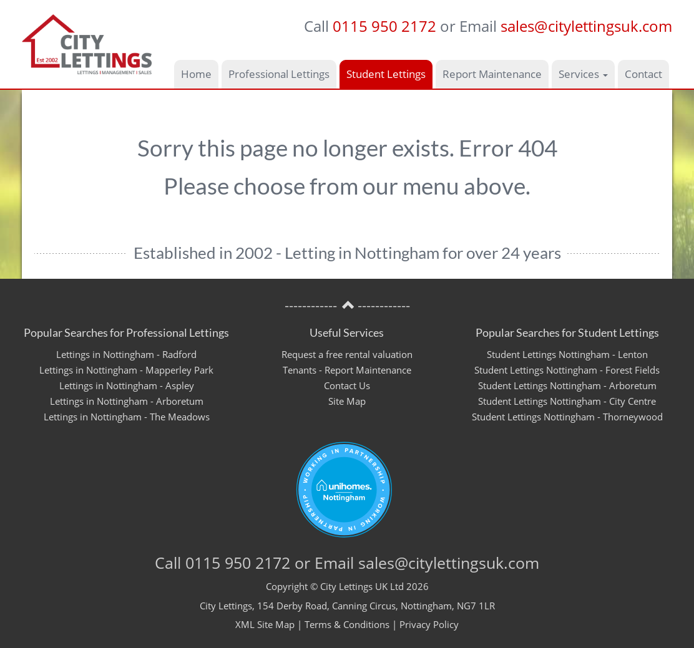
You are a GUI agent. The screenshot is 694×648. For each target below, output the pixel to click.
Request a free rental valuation (347, 354)
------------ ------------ (347, 305)
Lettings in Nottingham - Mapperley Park (126, 370)
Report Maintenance (492, 74)
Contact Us (347, 385)
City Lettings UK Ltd (362, 586)
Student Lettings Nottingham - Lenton (567, 354)
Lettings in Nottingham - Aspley (126, 385)
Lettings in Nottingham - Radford (126, 354)
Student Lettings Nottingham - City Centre (567, 401)
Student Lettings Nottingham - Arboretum (567, 385)
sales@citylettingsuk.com (586, 26)
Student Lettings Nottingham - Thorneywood (567, 416)
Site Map (347, 401)
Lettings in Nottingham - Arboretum (126, 401)
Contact (643, 74)
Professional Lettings (279, 74)
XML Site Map (265, 624)
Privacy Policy (429, 624)
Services (583, 74)
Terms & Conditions (347, 624)
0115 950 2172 (384, 26)
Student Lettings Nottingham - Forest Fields (567, 370)
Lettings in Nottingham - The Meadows (127, 416)
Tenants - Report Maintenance (347, 370)
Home (196, 74)
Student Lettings (386, 74)
